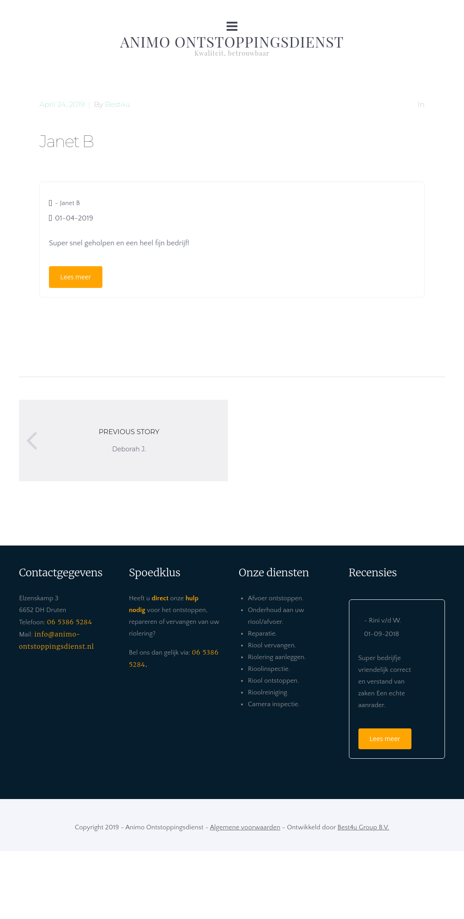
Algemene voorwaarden (245, 827)
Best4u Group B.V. (363, 827)
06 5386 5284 (69, 622)
